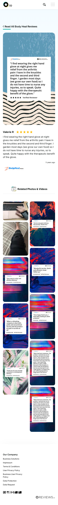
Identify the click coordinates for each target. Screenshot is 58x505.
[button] (44, 4)
